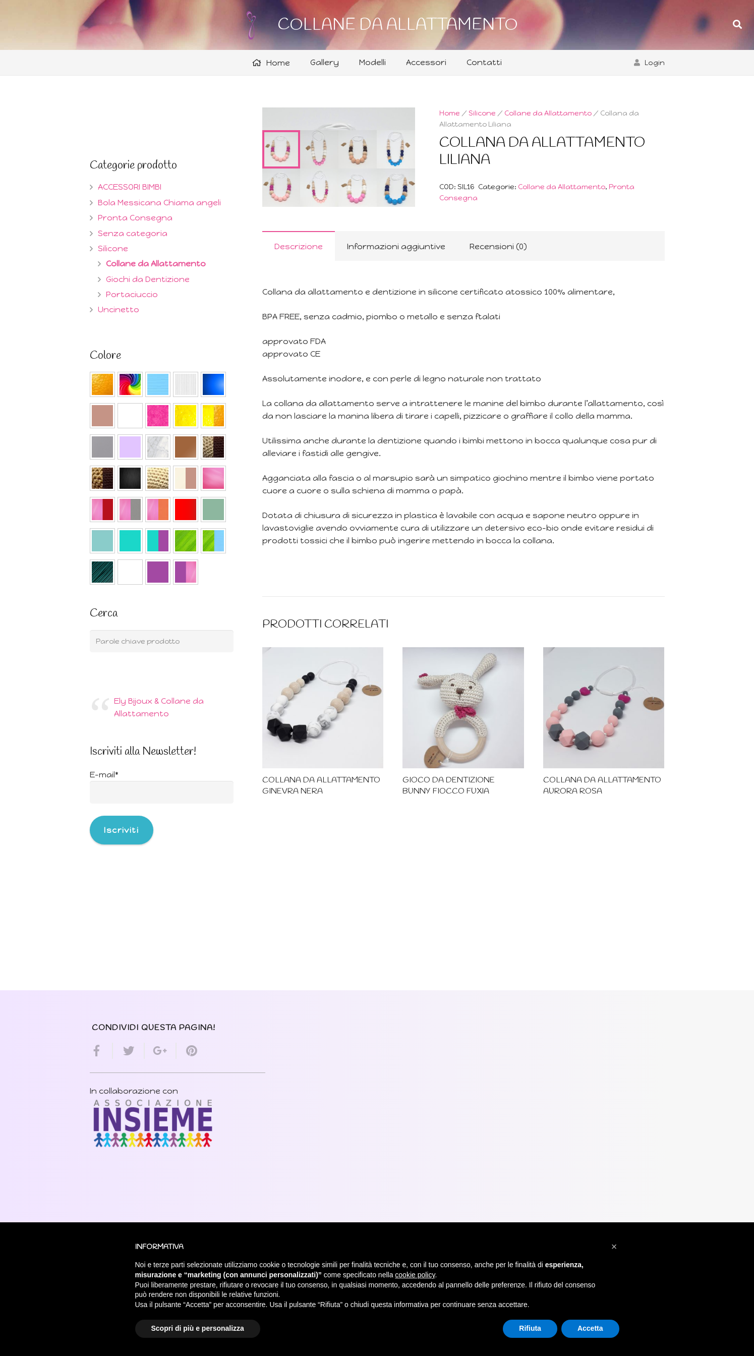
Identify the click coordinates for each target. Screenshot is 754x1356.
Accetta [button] (590, 1328)
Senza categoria (132, 233)
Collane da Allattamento (548, 113)
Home (449, 113)
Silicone (482, 113)
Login (655, 63)
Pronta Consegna (135, 217)
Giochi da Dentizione (148, 279)
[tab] (298, 376)
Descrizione (298, 376)
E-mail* (104, 774)
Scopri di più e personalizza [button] (197, 1328)
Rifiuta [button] (530, 1328)
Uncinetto (118, 309)
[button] (614, 1246)
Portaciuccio (132, 294)
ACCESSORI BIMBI (129, 187)
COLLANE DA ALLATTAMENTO (397, 25)
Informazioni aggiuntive (396, 376)
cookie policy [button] (415, 1275)
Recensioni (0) (498, 376)
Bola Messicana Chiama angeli (159, 202)
